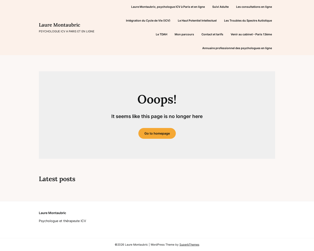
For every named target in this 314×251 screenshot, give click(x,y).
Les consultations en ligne (254, 6)
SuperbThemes (189, 244)
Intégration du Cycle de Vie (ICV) (148, 20)
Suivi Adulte (220, 6)
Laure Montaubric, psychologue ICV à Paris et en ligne (168, 6)
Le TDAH (161, 34)
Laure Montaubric (59, 25)
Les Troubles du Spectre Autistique (248, 20)
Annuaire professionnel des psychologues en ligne (237, 48)
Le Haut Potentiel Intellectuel (197, 20)
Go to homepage (157, 133)
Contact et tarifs (212, 34)
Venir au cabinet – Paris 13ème (251, 34)
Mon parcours (184, 34)
